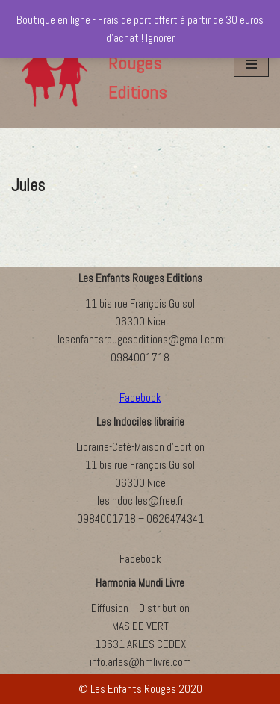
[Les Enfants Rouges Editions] (111, 63)
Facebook (140, 559)
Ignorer (160, 38)
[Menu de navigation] (251, 64)
